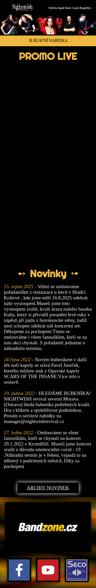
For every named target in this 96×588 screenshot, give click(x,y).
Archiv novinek (48, 487)
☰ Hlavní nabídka (48, 41)
